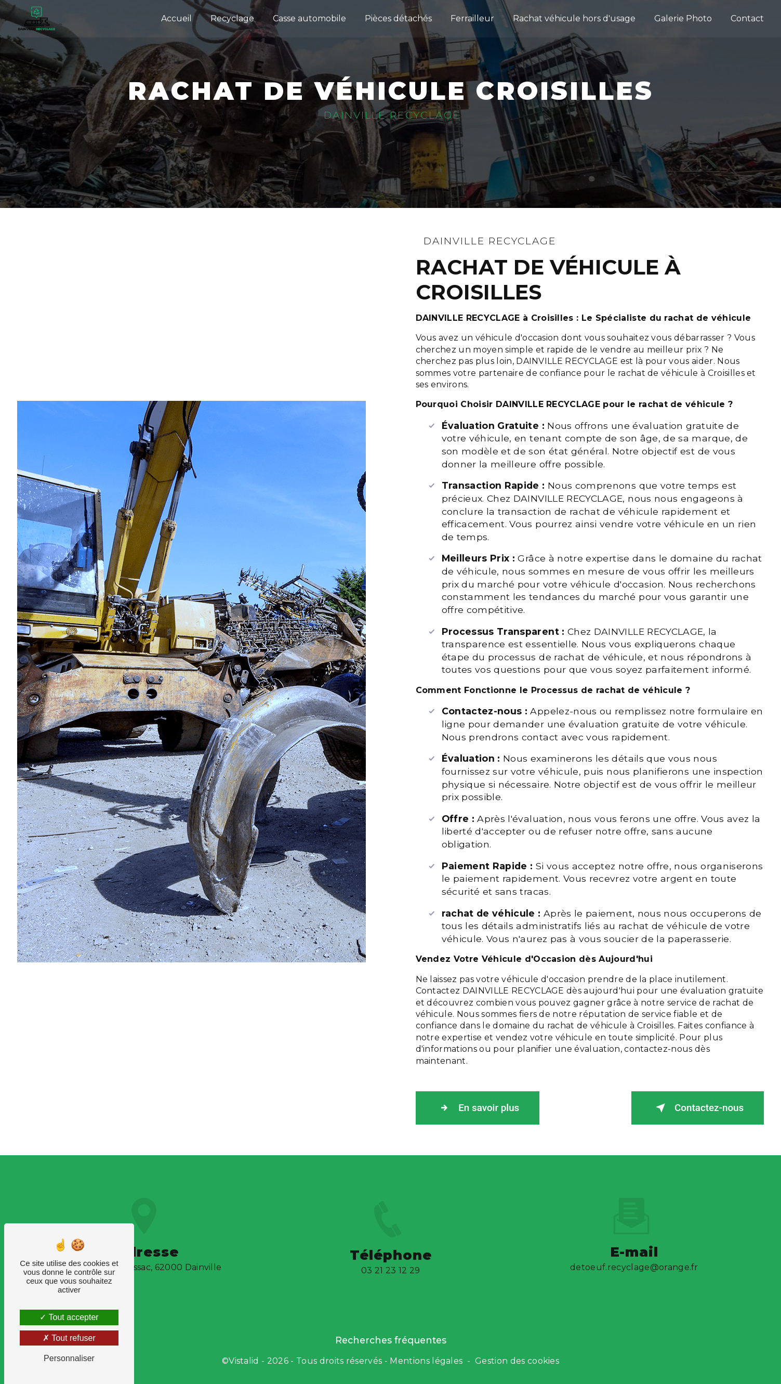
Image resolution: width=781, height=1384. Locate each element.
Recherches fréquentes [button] (390, 1340)
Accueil (176, 18)
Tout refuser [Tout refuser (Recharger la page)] (69, 1338)
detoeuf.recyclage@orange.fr (634, 1252)
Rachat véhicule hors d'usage (573, 18)
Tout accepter (68, 1317)
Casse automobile (309, 18)
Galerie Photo (682, 18)
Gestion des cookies (517, 1361)
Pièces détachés (397, 18)
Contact (746, 18)
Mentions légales (426, 1361)
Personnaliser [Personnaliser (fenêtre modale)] (69, 1358)
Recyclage (232, 18)
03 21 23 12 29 (390, 1286)
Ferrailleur (472, 18)
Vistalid (244, 1361)
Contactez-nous (696, 1108)
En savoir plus (479, 1108)
